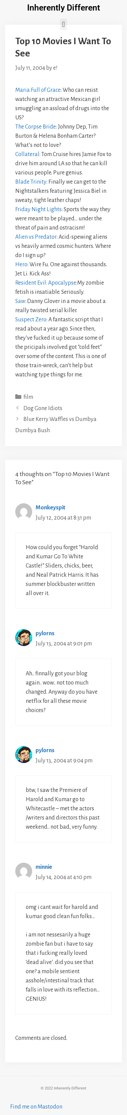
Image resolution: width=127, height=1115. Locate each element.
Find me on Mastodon (36, 1107)
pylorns (45, 633)
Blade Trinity (30, 182)
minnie (44, 867)
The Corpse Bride (35, 127)
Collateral (27, 154)
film (28, 397)
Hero (21, 264)
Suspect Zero (30, 320)
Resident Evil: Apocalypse (45, 283)
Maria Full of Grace (38, 90)
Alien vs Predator (36, 237)
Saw (20, 301)
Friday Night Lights (38, 209)
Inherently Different (63, 8)
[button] (63, 24)
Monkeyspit (50, 508)
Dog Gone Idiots (42, 408)
